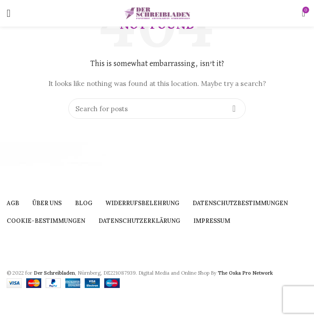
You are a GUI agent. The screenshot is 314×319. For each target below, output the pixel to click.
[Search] (157, 108)
